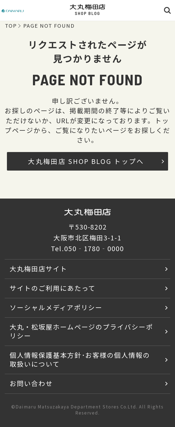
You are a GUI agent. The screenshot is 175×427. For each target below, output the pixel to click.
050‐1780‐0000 (94, 248)
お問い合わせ (31, 383)
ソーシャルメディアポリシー (56, 307)
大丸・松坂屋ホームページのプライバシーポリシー (81, 331)
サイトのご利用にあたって (53, 288)
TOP (11, 26)
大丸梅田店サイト (38, 268)
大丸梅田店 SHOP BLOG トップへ (96, 161)
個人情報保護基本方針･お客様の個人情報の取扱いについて (80, 359)
